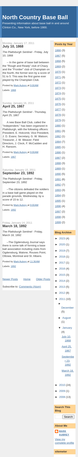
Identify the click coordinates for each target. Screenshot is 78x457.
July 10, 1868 (12, 46)
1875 (58, 98)
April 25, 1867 (13, 106)
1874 (58, 93)
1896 (58, 206)
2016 (62, 268)
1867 (13, 157)
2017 (62, 262)
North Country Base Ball (35, 17)
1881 (58, 130)
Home (27, 279)
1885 (58, 147)
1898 (58, 216)
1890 (58, 173)
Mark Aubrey (64, 433)
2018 (62, 256)
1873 (58, 87)
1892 (13, 210)
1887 (58, 157)
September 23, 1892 (18, 173)
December (67, 307)
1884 (58, 141)
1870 (58, 71)
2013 (62, 286)
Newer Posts (10, 279)
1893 (58, 190)
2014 (62, 280)
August (66, 317)
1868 (13, 90)
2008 (62, 397)
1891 (58, 179)
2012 (62, 292)
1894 (58, 195)
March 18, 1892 (14, 226)
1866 (58, 50)
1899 (58, 222)
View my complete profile (64, 441)
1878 (58, 114)
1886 (58, 152)
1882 (58, 136)
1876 (58, 104)
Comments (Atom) (30, 286)
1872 (58, 82)
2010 (62, 385)
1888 (58, 163)
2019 (62, 250)
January (67, 327)
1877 (58, 109)
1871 (58, 77)
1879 (58, 120)
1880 (58, 125)
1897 (58, 211)
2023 (62, 238)
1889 (58, 168)
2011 (62, 299)
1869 (58, 66)
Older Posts (43, 279)
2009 (62, 391)
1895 (58, 200)
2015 (62, 274)
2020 (62, 244)
